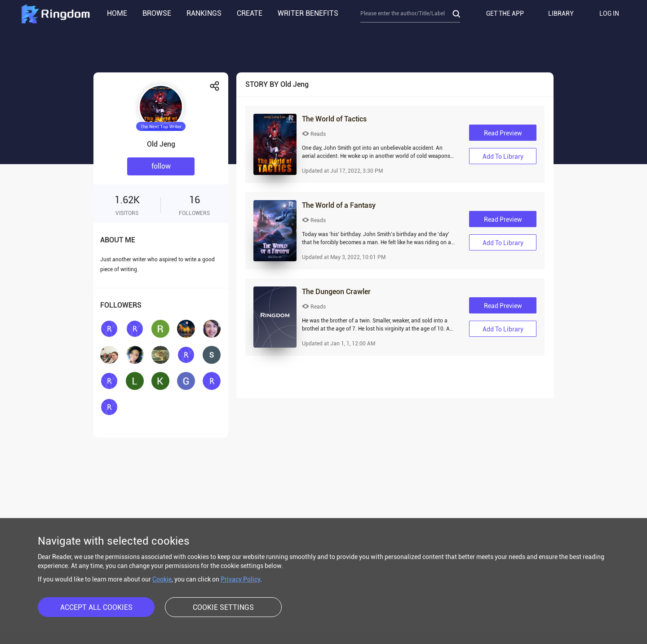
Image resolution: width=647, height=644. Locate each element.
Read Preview (503, 133)
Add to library (503, 156)
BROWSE (156, 13)
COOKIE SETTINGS (223, 607)
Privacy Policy (240, 579)
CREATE (249, 13)
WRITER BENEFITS (308, 13)
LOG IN (609, 13)
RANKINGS (204, 13)
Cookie (162, 579)
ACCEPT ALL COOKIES (96, 607)
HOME (117, 13)
